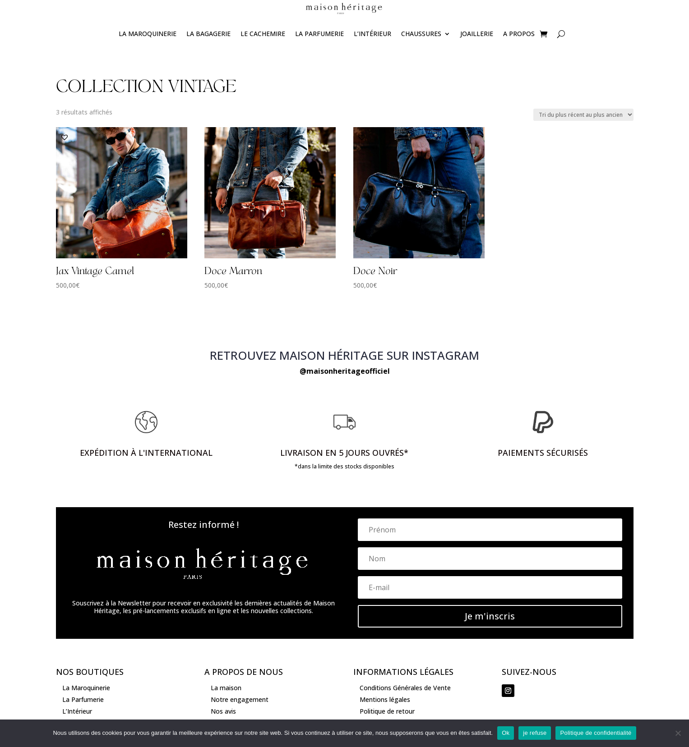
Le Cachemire (262, 33)
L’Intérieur (372, 33)
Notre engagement (239, 699)
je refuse (534, 732)
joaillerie (476, 33)
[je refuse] (677, 733)
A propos (519, 33)
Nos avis (223, 711)
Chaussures (421, 33)
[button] (64, 137)
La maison (226, 687)
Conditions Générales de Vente (405, 687)
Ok (505, 732)
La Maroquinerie (147, 33)
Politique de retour (387, 711)
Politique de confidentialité (595, 732)
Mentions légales (385, 699)
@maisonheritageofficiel (345, 371)
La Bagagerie (208, 33)
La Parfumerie (319, 33)
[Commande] (583, 115)
